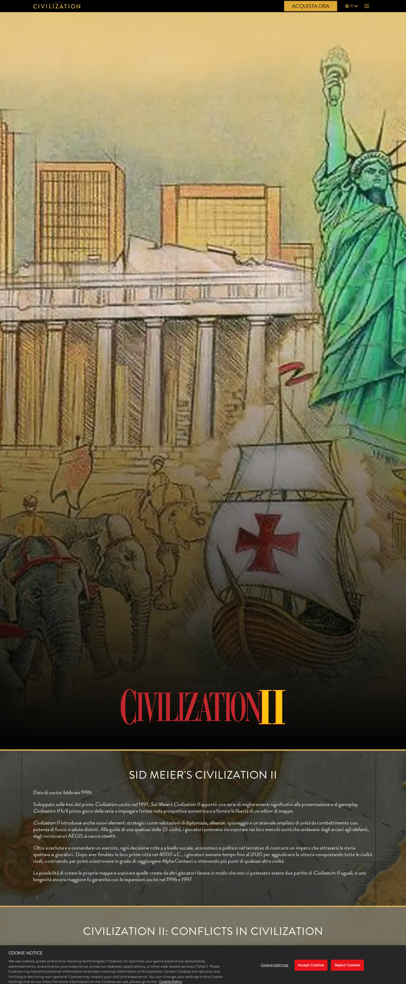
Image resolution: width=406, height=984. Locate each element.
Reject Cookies (347, 968)
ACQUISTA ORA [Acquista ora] (310, 6)
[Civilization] (57, 6)
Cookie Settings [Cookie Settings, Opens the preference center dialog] (274, 968)
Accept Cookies (311, 968)
